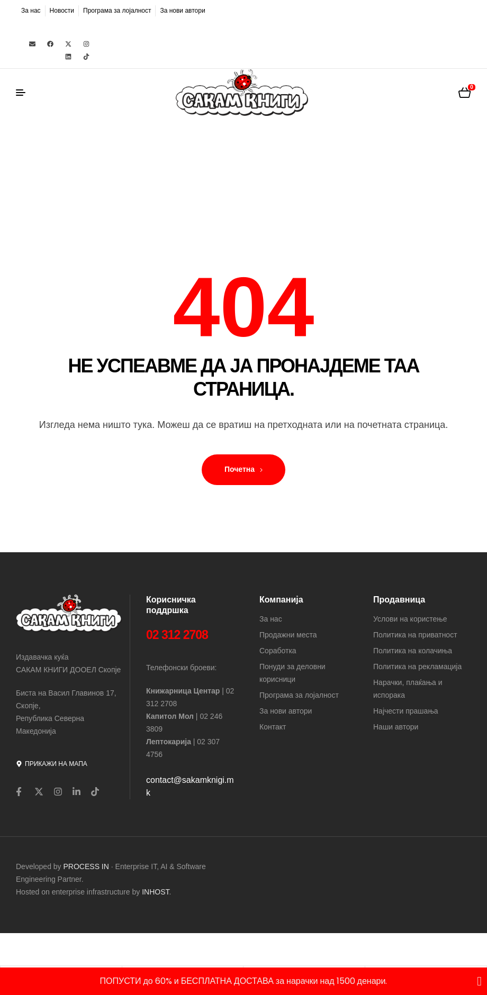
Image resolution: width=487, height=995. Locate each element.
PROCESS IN (87, 866)
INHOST (155, 892)
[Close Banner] (479, 981)
